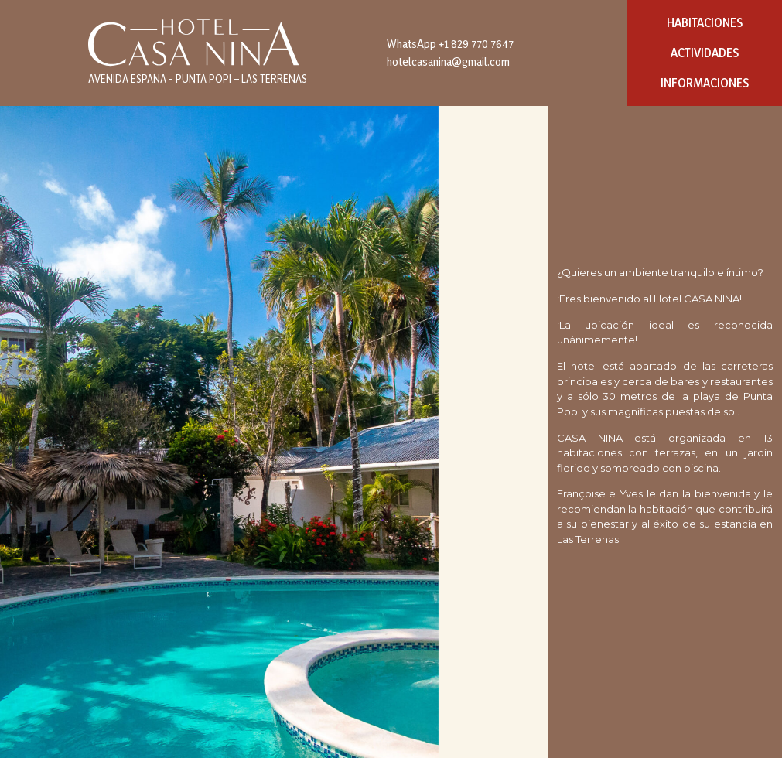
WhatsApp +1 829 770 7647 (450, 43)
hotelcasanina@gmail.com (448, 61)
